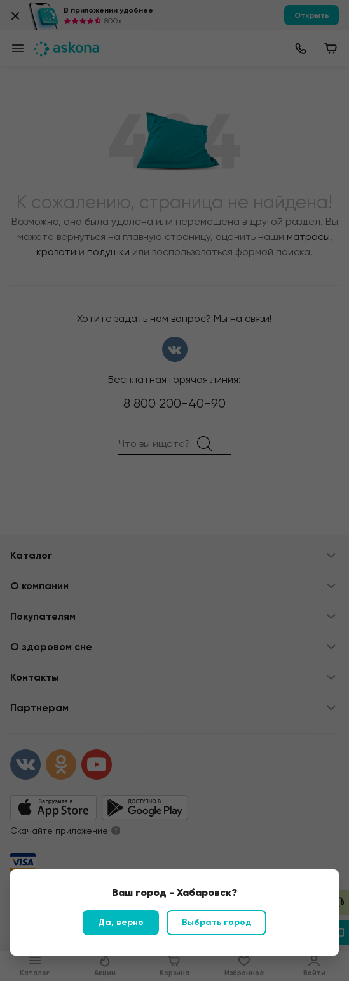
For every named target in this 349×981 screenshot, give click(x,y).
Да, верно (121, 922)
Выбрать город (216, 922)
